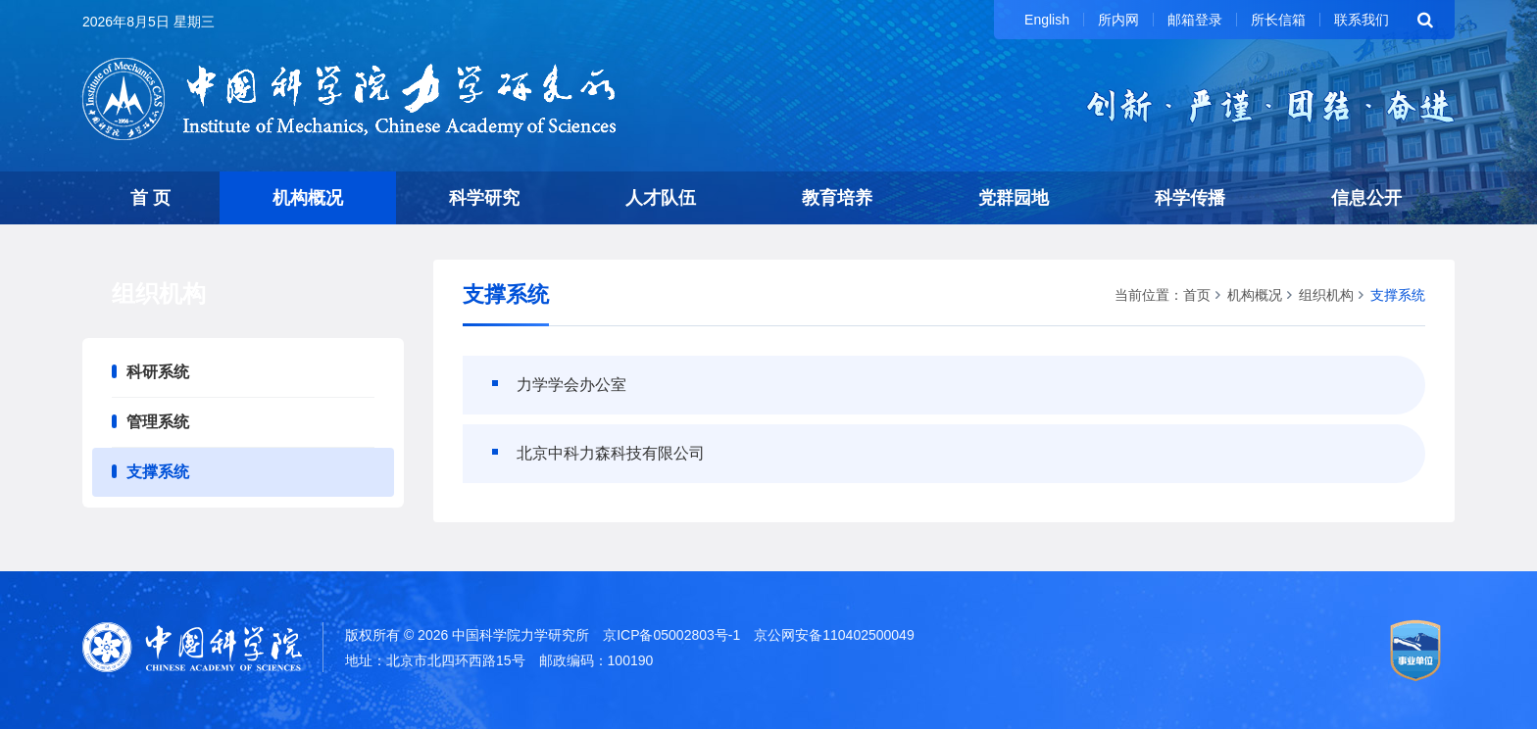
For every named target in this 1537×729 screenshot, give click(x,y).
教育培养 (837, 198)
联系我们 (1361, 19)
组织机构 (1326, 295)
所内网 (1118, 19)
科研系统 (157, 372)
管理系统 (157, 421)
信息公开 (1366, 198)
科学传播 (1190, 198)
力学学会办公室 (571, 384)
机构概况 (308, 198)
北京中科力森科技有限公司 (611, 453)
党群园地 (1013, 198)
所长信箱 (1278, 19)
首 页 (150, 198)
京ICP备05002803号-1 (671, 635)
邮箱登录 (1194, 19)
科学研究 (484, 198)
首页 (1197, 295)
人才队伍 (660, 198)
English (1046, 19)
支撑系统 (157, 471)
